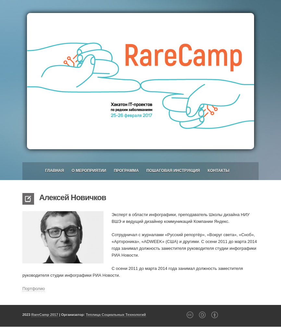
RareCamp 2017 (44, 315)
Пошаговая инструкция (173, 170)
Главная (54, 170)
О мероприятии (89, 170)
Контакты (218, 170)
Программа (126, 170)
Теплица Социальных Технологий (116, 315)
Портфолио (33, 288)
